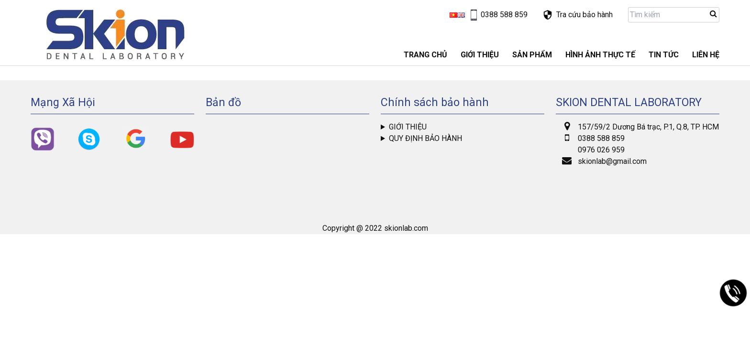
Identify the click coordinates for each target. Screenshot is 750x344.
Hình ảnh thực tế (600, 54)
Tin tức (664, 54)
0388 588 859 (601, 138)
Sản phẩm (532, 54)
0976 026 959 (601, 149)
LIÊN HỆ (705, 54)
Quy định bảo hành (425, 138)
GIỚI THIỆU (480, 54)
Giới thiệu (408, 126)
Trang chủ (425, 54)
